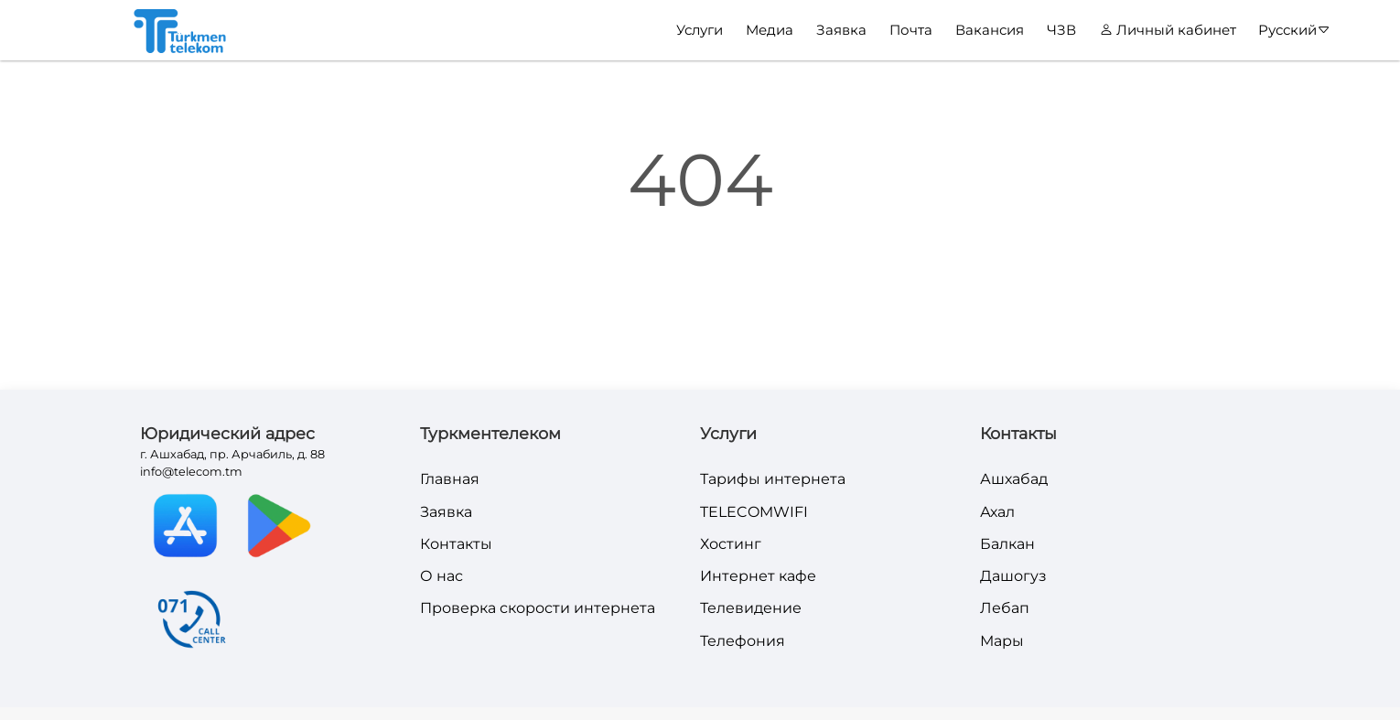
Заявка (841, 29)
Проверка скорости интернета (537, 608)
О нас (441, 576)
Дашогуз (1013, 576)
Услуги (699, 29)
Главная (449, 479)
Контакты (456, 544)
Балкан (1007, 544)
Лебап (1004, 608)
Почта (910, 29)
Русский (1294, 30)
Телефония (742, 641)
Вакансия (989, 29)
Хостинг (730, 544)
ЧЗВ (1061, 29)
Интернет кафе (758, 576)
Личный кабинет (1168, 29)
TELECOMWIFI (754, 512)
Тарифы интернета (772, 479)
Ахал (997, 512)
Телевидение (751, 608)
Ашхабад (1014, 479)
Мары (1002, 641)
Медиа (769, 29)
